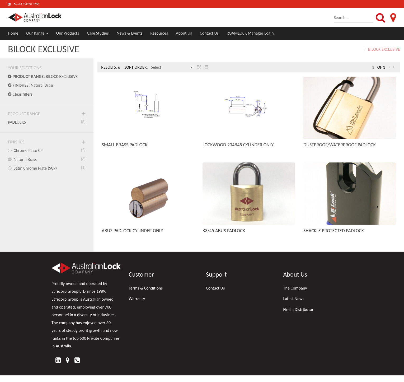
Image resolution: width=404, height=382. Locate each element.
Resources (159, 33)
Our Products (67, 33)
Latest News (293, 298)
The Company (295, 288)
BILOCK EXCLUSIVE (43, 76)
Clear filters (20, 94)
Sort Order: (136, 67)
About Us (184, 33)
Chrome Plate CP (47, 150)
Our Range (37, 33)
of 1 (381, 67)
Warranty (137, 298)
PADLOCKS (47, 122)
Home (13, 33)
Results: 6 (110, 67)
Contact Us (209, 33)
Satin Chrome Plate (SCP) (47, 168)
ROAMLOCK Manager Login (250, 33)
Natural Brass (31, 85)
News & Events (130, 33)
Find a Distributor (298, 309)
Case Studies (98, 33)
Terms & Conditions (146, 288)
